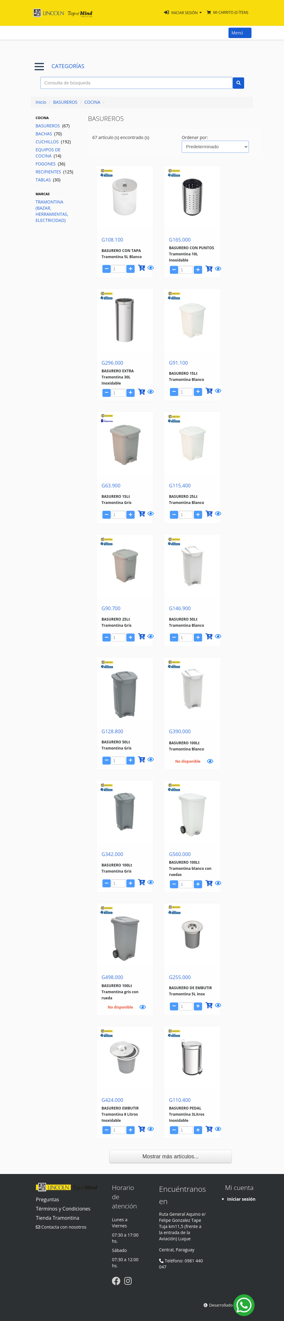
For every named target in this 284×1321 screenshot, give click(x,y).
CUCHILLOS (53, 142)
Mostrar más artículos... (171, 1156)
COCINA (92, 102)
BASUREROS (65, 102)
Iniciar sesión (241, 1199)
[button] (183, 12)
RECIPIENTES (54, 172)
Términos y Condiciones (63, 1208)
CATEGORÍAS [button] (59, 66)
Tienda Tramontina (57, 1217)
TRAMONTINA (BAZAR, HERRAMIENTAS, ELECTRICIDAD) (52, 211)
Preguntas (47, 1199)
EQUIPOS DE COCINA (48, 153)
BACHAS (49, 134)
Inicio (41, 102)
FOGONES (50, 164)
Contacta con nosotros (61, 1227)
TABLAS (48, 180)
